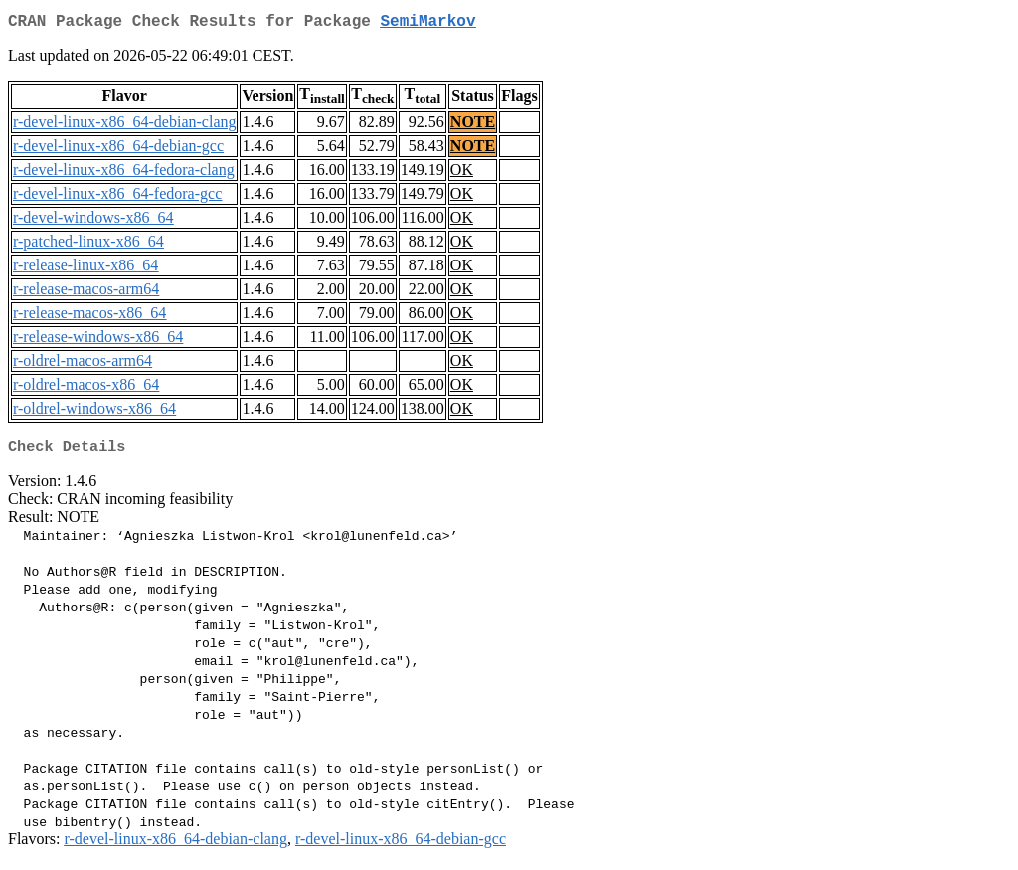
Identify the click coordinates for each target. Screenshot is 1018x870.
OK (461, 173)
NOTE (472, 125)
